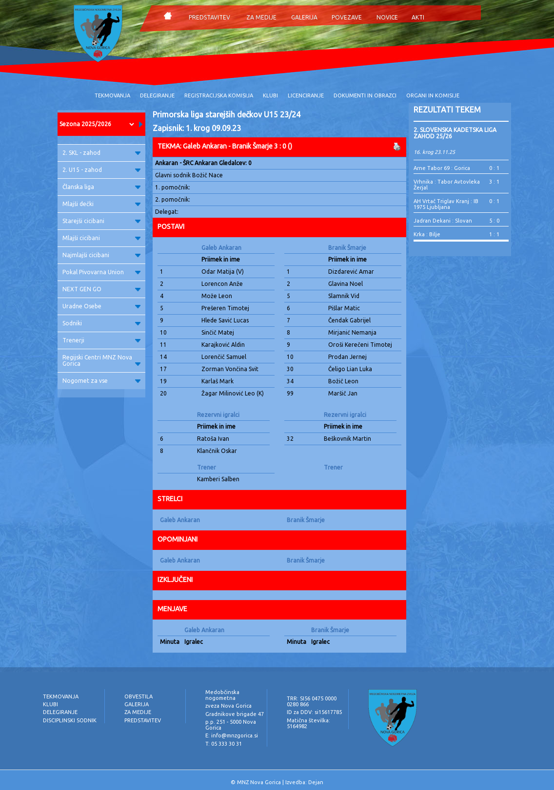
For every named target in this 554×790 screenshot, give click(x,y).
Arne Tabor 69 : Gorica (442, 168)
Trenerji (101, 340)
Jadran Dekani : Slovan (443, 221)
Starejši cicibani (101, 221)
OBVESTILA (138, 696)
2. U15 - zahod (101, 170)
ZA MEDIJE (261, 17)
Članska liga (101, 187)
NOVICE (387, 17)
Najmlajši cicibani (101, 255)
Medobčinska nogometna (222, 695)
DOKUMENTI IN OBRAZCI (365, 95)
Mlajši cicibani (101, 238)
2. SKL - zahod (101, 153)
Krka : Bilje (427, 234)
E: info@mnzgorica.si (231, 735)
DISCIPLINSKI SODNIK (70, 720)
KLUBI (270, 95)
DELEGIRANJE (157, 95)
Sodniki (101, 323)
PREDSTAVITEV (209, 17)
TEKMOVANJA (112, 95)
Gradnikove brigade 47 (234, 714)
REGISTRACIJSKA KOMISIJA (218, 95)
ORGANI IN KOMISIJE (432, 95)
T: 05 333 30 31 (223, 744)
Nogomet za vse (101, 380)
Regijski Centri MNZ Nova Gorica (101, 360)
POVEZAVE (347, 17)
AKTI (418, 17)
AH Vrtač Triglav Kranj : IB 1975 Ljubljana (446, 204)
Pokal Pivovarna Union (101, 272)
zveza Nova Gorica (228, 706)
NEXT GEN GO (101, 289)
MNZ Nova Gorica (259, 782)
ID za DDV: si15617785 (314, 712)
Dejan (315, 782)
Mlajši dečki (101, 204)
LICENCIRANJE (306, 95)
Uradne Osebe (101, 306)
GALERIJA (304, 17)
